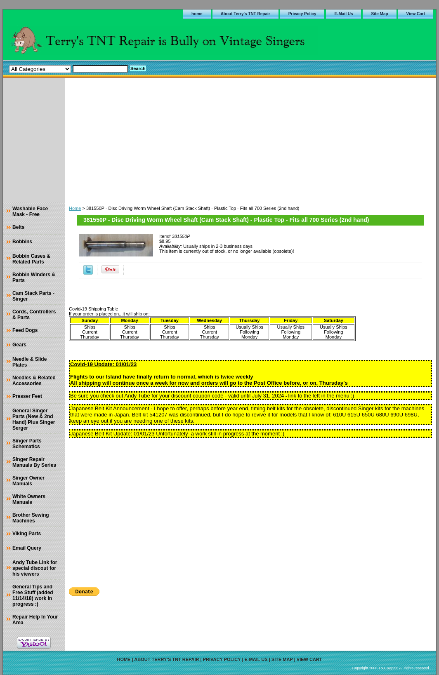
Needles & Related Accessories (34, 380)
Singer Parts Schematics (27, 443)
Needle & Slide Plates (29, 362)
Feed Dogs (25, 330)
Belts (18, 227)
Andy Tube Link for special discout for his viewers (34, 568)
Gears (19, 345)
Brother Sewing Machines (30, 518)
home (197, 14)
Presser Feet (27, 396)
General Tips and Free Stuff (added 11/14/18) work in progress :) (32, 595)
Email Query (26, 548)
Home (75, 208)
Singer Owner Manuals (28, 481)
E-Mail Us (343, 14)
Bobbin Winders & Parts (33, 277)
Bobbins (22, 242)
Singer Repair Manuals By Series (34, 462)
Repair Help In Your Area (35, 620)
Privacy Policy (302, 14)
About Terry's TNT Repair (245, 14)
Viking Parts (26, 533)
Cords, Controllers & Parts (34, 314)
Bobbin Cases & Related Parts (31, 259)
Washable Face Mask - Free (30, 211)
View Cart (415, 14)
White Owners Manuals (28, 499)
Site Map (379, 14)
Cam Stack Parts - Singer (33, 296)
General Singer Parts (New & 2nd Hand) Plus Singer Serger (33, 419)
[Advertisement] (250, 140)
